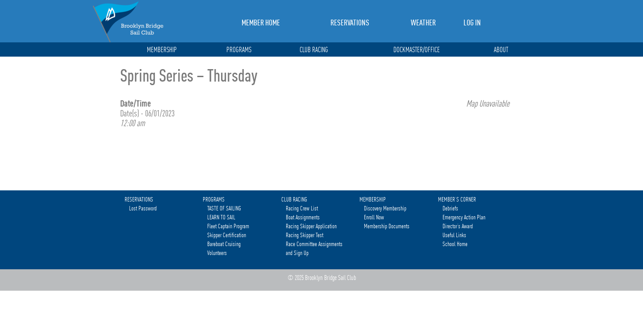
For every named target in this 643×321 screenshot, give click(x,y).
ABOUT (501, 50)
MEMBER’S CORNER (457, 199)
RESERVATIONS (349, 22)
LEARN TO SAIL (221, 217)
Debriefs (450, 208)
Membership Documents (386, 226)
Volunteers (217, 252)
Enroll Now (374, 217)
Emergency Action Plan (464, 217)
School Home (455, 243)
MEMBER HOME (261, 22)
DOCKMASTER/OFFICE (416, 50)
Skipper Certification (226, 235)
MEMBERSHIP (162, 50)
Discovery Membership (385, 208)
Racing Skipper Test (304, 235)
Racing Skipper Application (311, 226)
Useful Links (454, 235)
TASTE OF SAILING (224, 208)
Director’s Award (458, 226)
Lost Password (143, 208)
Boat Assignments (303, 217)
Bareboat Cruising (224, 243)
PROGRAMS (238, 50)
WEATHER (423, 22)
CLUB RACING (314, 50)
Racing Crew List (302, 208)
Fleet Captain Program (228, 226)
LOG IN (472, 22)
